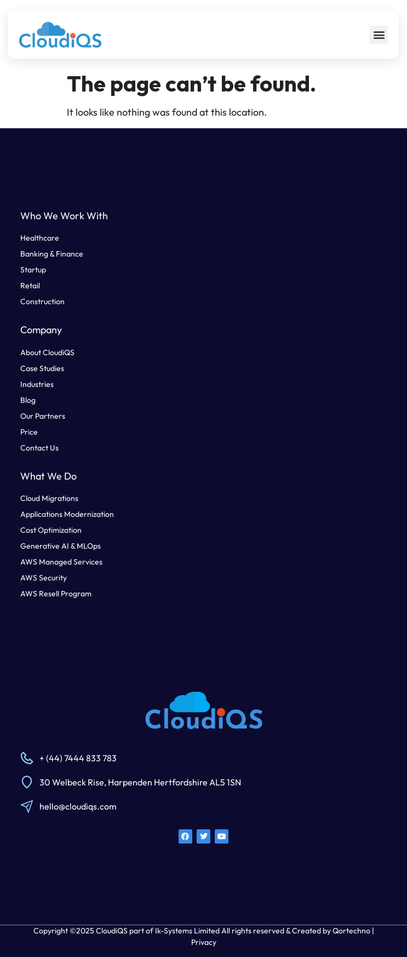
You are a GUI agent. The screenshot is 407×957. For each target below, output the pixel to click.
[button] (379, 35)
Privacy (203, 942)
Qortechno (351, 931)
